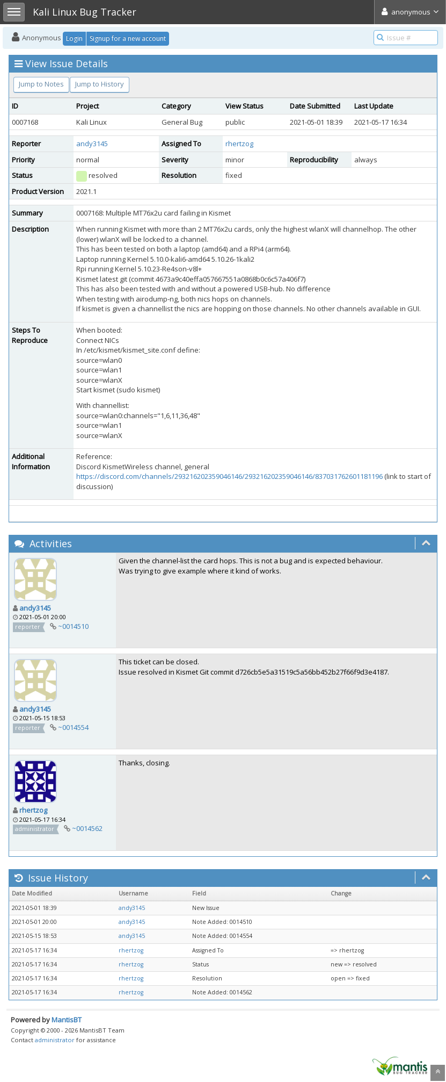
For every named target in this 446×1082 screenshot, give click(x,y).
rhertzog (239, 143)
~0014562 (87, 828)
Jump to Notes (41, 84)
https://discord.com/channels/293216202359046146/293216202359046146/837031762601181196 (229, 476)
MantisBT (67, 1019)
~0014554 (73, 727)
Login (74, 38)
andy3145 (92, 143)
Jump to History (99, 84)
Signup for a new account (128, 38)
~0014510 (73, 626)
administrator (55, 1040)
